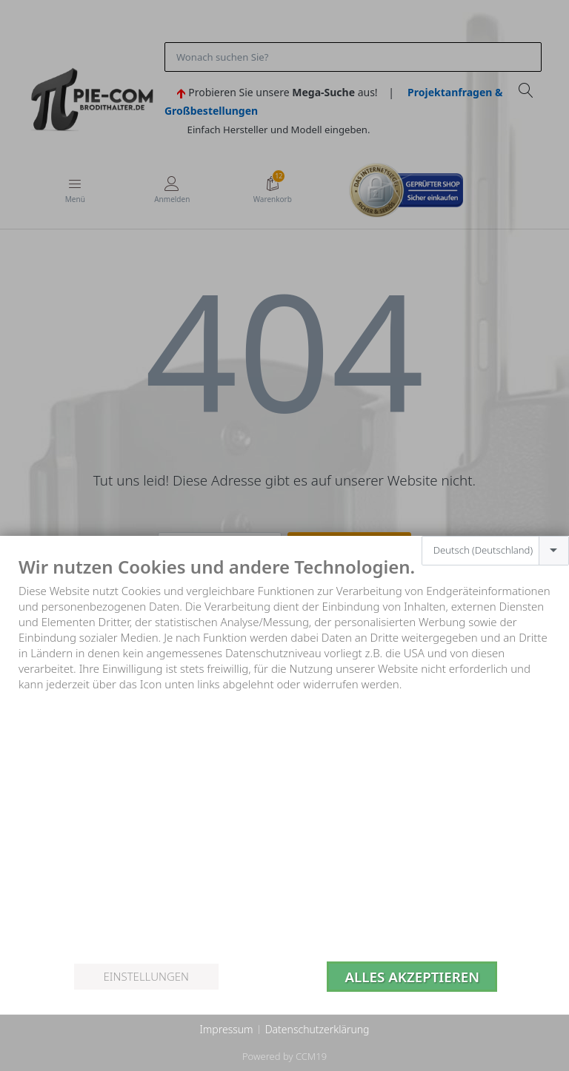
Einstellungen (146, 976)
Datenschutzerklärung (317, 1029)
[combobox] (495, 550)
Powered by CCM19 (284, 1056)
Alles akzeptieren (412, 976)
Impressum (226, 1029)
